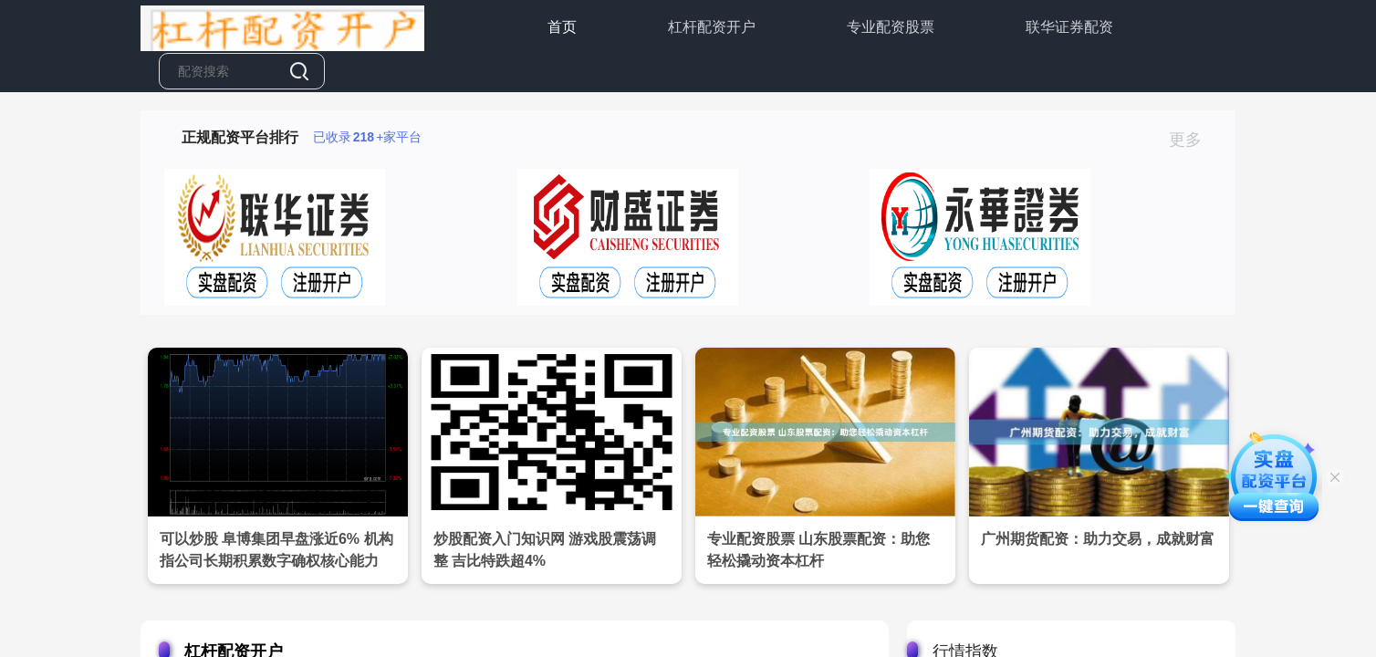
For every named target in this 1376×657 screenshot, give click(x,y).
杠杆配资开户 (712, 27)
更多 (1193, 139)
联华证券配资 (1069, 27)
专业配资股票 (890, 27)
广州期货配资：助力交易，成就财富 (1097, 539)
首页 (562, 27)
